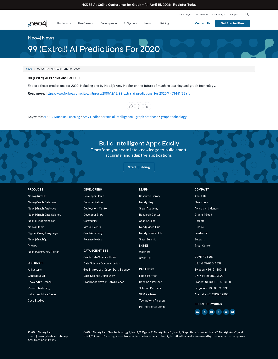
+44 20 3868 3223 (212, 275)
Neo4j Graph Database (42, 202)
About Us (200, 196)
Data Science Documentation (101, 263)
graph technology (174, 117)
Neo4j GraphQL (37, 239)
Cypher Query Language (43, 233)
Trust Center (203, 245)
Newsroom (201, 202)
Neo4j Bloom (36, 227)
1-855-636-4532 (210, 263)
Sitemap (63, 336)
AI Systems (131, 23)
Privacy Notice (46, 336)
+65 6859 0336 (218, 288)
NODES (143, 245)
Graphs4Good (203, 214)
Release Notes (92, 239)
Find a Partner (148, 275)
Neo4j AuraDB (37, 196)
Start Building (139, 167)
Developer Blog (93, 214)
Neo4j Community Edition (43, 251)
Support (234, 14)
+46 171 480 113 (216, 269)
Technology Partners (152, 300)
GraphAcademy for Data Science (103, 282)
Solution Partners (150, 288)
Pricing (164, 23)
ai (44, 117)
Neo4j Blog (146, 202)
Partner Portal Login (152, 306)
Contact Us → (205, 256)
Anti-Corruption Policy (42, 340)
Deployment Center (95, 208)
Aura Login (185, 14)
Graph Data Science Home (99, 257)
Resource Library (149, 196)
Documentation (93, 202)
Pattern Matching (39, 288)
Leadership (201, 233)
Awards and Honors (207, 208)
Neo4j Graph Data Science (44, 214)
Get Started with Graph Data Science (106, 269)
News (29, 69)
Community (90, 220)
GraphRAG (145, 258)
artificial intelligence (118, 117)
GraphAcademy (93, 233)
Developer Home (93, 196)
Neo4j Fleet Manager (41, 220)
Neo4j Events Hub (150, 233)
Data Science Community (99, 275)
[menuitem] (185, 14)
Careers (199, 220)
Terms (32, 336)
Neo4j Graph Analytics (42, 208)
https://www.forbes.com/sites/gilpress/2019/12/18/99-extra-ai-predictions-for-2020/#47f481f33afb (118, 93)
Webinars (144, 251)
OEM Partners (148, 294)
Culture (199, 227)
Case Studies (36, 300)
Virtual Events (92, 227)
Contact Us (203, 23)
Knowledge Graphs (40, 282)
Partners (200, 14)
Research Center (149, 214)
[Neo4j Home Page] (38, 23)
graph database (146, 117)
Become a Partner (150, 282)
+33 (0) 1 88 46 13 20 (218, 282)
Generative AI (36, 275)
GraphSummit (147, 239)
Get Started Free (233, 23)
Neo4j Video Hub (149, 227)
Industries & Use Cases (42, 294)
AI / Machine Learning (64, 117)
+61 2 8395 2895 (218, 294)
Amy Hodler (91, 117)
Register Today (185, 5)
